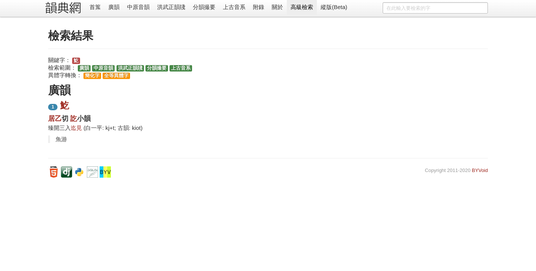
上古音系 (234, 7)
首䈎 (95, 7)
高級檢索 (302, 7)
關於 (277, 7)
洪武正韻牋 (171, 7)
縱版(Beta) (334, 7)
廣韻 (114, 7)
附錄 (258, 7)
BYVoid (480, 170)
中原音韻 (138, 7)
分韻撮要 (204, 7)
